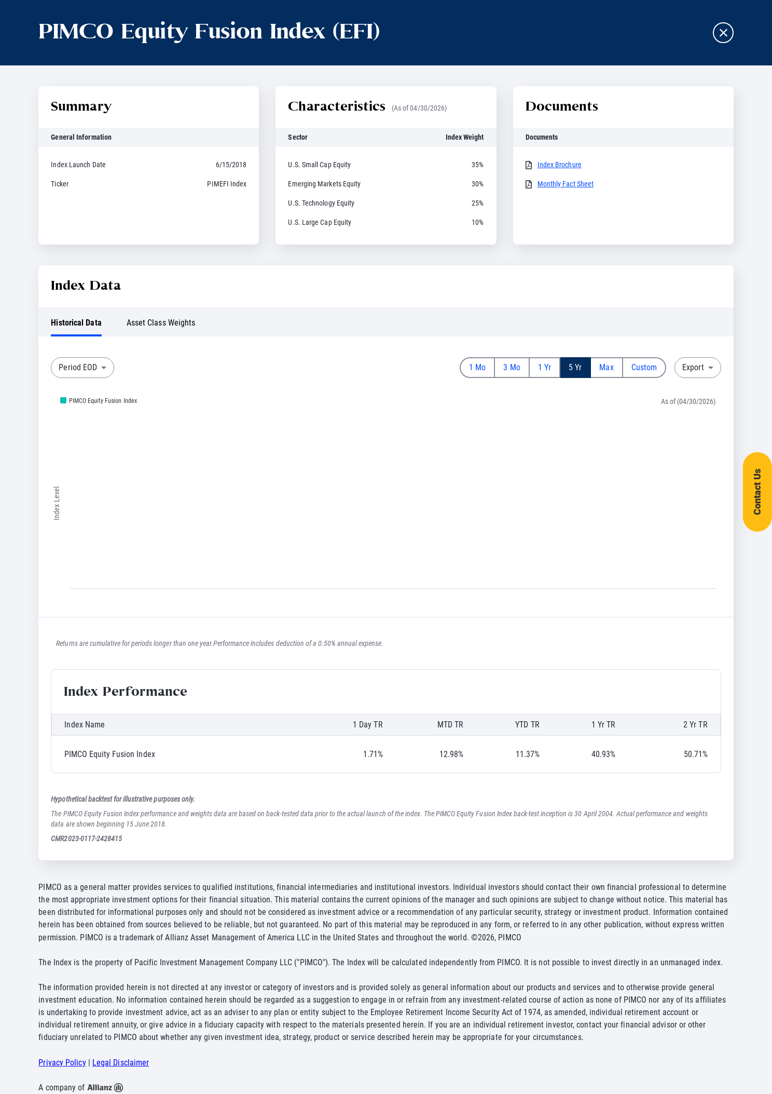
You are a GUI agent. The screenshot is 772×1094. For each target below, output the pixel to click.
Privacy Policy (62, 1063)
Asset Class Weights (161, 323)
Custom (644, 367)
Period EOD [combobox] (78, 367)
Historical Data (76, 323)
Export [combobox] (693, 367)
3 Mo (511, 367)
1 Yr (544, 367)
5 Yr (575, 367)
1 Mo (477, 367)
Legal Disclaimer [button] (120, 1063)
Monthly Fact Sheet (565, 184)
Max (606, 367)
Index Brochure (559, 164)
